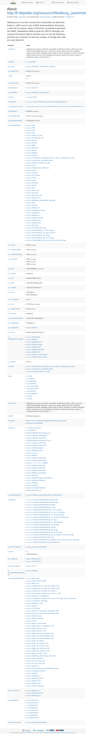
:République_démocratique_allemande (40, 66)
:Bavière (31, 150)
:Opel (30, 188)
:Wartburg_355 (33, 223)
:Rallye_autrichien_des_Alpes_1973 (40, 633)
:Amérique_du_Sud (34, 138)
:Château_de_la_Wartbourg (37, 92)
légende (12, 287)
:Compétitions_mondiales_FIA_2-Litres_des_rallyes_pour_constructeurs (51, 598)
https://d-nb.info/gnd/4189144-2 (36, 488)
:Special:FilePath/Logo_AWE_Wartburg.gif (43, 542)
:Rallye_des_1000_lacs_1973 (38, 648)
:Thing (29, 376)
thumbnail (12, 102)
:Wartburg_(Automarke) (36, 445)
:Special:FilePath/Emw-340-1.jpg (40, 537)
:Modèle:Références (35, 349)
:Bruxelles (32, 155)
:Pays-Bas (32, 193)
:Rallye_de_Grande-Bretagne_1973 (40, 636)
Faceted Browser (58, 2)
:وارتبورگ (31, 453)
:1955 (30, 125)
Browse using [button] (28, 2)
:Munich (31, 185)
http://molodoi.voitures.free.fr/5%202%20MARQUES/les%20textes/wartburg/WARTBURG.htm (55, 106)
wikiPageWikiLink (14, 125)
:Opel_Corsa (32, 190)
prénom (12, 313)
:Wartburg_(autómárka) (36, 460)
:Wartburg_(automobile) (36, 547)
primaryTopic (14, 722)
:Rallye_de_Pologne (35, 641)
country (11, 66)
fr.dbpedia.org (70, 17)
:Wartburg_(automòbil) (36, 438)
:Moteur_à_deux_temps (36, 623)
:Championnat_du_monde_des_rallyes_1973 (42, 586)
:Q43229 (31, 391)
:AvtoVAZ (31, 143)
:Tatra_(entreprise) (34, 658)
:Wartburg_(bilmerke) (35, 468)
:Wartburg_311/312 (34, 218)
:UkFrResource (32, 703)
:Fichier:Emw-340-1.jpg (36, 228)
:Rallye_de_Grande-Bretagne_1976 (40, 638)
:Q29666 (31, 62)
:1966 (30, 128)
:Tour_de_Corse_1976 (35, 663)
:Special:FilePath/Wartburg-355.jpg (40, 505)
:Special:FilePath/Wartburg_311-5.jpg (41, 520)
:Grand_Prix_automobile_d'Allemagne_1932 (42, 613)
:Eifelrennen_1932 (34, 603)
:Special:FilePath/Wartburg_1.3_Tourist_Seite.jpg (45, 515)
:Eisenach (32, 88)
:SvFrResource (32, 700)
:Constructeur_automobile (37, 601)
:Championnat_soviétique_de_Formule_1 (41, 591)
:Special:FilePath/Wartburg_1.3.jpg (40, 507)
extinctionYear (13, 71)
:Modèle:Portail (33, 347)
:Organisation (31, 381)
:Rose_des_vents (34, 195)
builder (11, 62)
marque (13, 690)
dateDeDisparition (15, 254)
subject (11, 366)
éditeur (12, 362)
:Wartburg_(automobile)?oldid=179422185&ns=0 (44, 495)
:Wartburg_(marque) (33, 428)
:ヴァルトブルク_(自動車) (37, 463)
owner (11, 97)
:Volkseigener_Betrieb (35, 210)
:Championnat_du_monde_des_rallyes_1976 (42, 588)
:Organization (32, 386)
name (11, 551)
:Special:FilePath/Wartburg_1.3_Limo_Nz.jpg (43, 510)
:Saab (30, 203)
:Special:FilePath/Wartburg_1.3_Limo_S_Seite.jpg (45, 512)
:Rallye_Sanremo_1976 (36, 631)
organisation (22, 17)
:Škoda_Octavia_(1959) (36, 581)
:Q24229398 (32, 388)
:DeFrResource (32, 710)
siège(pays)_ (13, 323)
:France (31, 178)
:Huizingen (32, 183)
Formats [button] (41, 2)
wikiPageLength (14, 116)
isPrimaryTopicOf (14, 547)
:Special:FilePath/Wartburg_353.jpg (41, 527)
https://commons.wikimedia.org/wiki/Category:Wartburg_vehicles (46, 420)
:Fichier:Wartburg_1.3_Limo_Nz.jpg (39, 230)
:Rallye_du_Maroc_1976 (36, 653)
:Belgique (31, 153)
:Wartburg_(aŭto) (34, 450)
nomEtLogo (13, 299)
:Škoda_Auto (33, 578)
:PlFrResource (32, 715)
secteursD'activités (15, 318)
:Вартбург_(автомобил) (36, 435)
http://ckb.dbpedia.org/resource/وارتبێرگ (38, 440)
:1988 (30, 130)
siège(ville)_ (13, 327)
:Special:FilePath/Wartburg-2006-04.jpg (42, 502)
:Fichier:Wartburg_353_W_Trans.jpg (40, 238)
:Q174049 (31, 97)
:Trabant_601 (33, 208)
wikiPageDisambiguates (16, 572)
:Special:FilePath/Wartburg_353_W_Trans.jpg (44, 532)
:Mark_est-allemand (35, 686)
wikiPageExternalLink (15, 106)
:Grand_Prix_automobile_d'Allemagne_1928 (42, 611)
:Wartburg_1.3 (33, 215)
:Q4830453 (31, 393)
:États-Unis (32, 225)
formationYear (13, 83)
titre (11, 332)
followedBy (13, 566)
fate (10, 76)
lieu (11, 278)
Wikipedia (28, 732)
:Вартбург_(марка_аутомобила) (39, 478)
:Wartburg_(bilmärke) (35, 480)
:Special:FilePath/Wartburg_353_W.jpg (42, 530)
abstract (11, 49)
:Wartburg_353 (33, 220)
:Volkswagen (32, 213)
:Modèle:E (32, 339)
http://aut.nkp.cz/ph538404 (34, 423)
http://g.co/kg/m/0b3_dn (33, 490)
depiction (12, 500)
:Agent (29, 396)
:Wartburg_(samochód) (36, 470)
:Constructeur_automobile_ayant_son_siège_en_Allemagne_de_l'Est (50, 158)
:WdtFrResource (32, 718)
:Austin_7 (31, 140)
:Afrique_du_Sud (34, 135)
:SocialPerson (31, 383)
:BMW (30, 145)
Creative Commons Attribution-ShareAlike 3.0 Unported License (60, 732)
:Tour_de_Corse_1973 (35, 661)
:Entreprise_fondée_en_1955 (38, 163)
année (11, 245)
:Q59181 (31, 430)
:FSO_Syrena (33, 175)
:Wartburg (31, 455)
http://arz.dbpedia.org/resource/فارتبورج (38, 433)
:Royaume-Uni (33, 198)
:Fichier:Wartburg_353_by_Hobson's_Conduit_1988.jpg (46, 240)
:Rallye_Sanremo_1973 (36, 628)
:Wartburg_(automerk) (35, 465)
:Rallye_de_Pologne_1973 (37, 643)
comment (12, 403)
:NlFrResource (32, 705)
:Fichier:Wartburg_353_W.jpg (38, 235)
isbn (11, 269)
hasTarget (13, 700)
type (10, 376)
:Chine (31, 165)
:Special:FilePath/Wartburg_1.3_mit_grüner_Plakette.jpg (47, 517)
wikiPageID (12, 111)
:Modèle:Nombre (34, 342)
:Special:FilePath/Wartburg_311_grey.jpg (42, 525)
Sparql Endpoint (73, 2)
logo (11, 283)
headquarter (13, 88)
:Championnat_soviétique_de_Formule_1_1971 (43, 593)
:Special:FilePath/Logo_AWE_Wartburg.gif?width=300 (46, 102)
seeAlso (11, 420)
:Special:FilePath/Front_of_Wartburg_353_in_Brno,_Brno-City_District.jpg (52, 540)
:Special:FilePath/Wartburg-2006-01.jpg (42, 500)
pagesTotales (14, 309)
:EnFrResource (32, 713)
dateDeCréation (14, 249)
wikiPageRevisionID (15, 120)
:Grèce (31, 180)
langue (12, 273)
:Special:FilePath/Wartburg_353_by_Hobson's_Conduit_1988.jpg (50, 535)
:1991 (30, 133)
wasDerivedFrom (14, 495)
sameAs (11, 428)
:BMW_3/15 (32, 583)
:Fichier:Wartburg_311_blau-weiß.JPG (40, 233)
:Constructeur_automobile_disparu (39, 160)
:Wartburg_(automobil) (36, 443)
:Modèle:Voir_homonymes (37, 354)
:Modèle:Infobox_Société (36, 357)
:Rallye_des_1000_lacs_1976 (38, 651)
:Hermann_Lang (34, 616)
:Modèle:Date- (33, 337)
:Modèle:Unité (33, 352)
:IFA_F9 (31, 566)
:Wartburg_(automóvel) (36, 473)
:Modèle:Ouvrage (34, 344)
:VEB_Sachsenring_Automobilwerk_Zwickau (42, 668)
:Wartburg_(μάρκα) (34, 448)
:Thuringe (31, 205)
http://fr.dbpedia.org (46, 17)
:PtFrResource (32, 708)
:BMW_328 (32, 148)
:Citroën (31, 170)
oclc (11, 304)
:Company (30, 378)
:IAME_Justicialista (34, 618)
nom (11, 292)
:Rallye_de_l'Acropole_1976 (37, 646)
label (10, 416)
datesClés (13, 259)
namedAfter (12, 92)
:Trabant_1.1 (32, 666)
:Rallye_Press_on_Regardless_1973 (40, 626)
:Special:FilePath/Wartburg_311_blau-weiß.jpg (44, 522)
